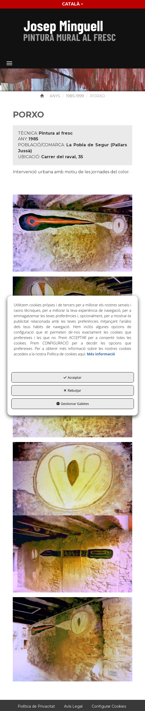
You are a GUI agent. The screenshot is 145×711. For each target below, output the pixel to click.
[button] (72, 29)
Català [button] (72, 4)
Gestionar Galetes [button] (72, 403)
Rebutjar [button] (72, 390)
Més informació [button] (101, 353)
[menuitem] (72, 4)
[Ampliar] (72, 232)
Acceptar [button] (72, 377)
